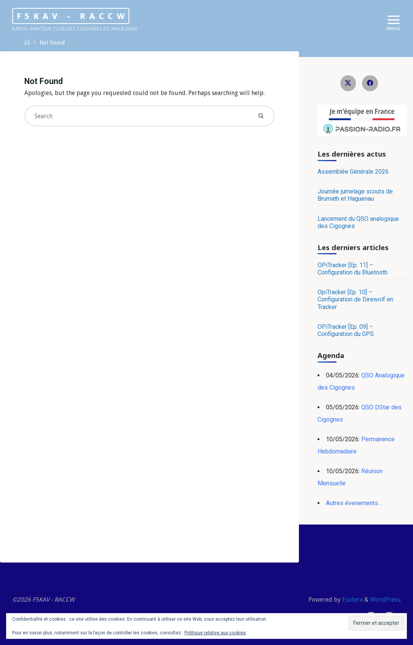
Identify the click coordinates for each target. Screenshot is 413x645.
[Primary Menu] (393, 20)
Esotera (352, 599)
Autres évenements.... (354, 503)
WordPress (385, 599)
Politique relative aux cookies (215, 632)
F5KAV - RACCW (73, 15)
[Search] (261, 116)
